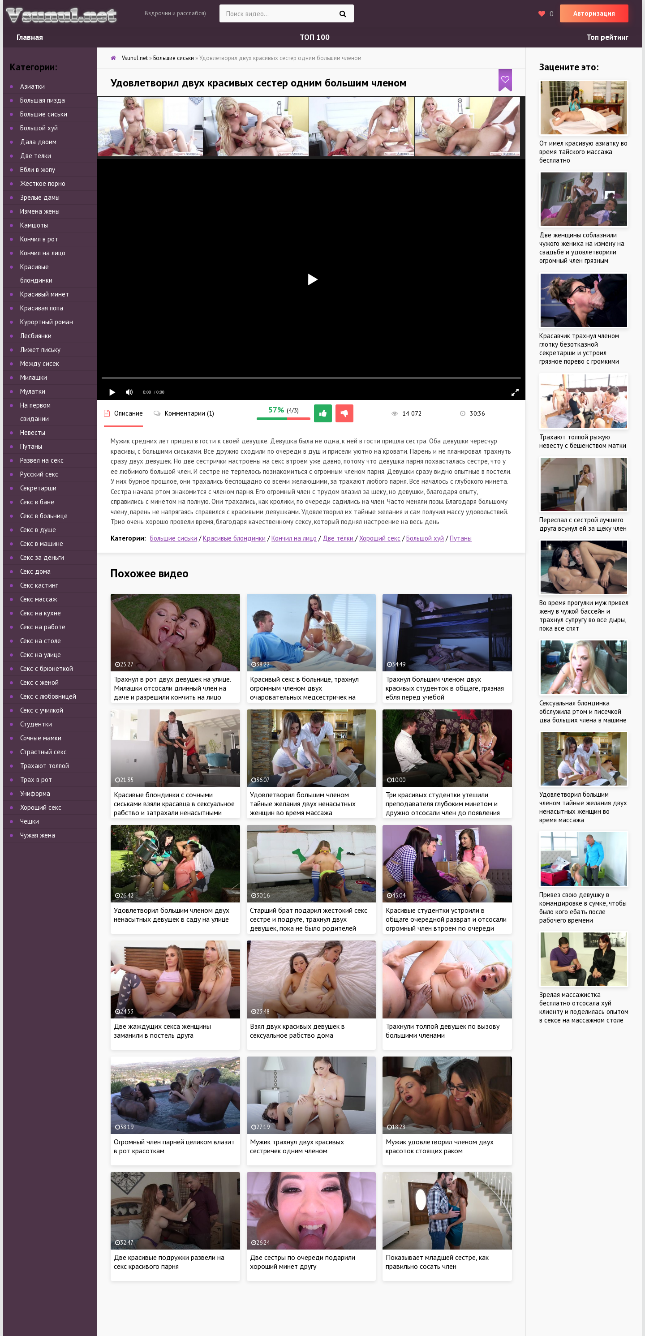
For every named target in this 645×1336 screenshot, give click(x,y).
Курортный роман (46, 322)
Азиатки (32, 86)
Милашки (33, 377)
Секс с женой (39, 682)
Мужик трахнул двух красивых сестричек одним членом (297, 1146)
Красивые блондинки (234, 538)
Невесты (32, 432)
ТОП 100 (315, 37)
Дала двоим (38, 141)
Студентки (36, 724)
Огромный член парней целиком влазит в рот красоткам (174, 1146)
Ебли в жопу (37, 169)
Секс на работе (42, 627)
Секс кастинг (39, 585)
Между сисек (39, 363)
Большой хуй (425, 538)
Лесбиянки (36, 335)
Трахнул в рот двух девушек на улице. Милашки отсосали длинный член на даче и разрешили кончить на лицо (172, 687)
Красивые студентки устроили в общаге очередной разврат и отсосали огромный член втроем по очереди (446, 919)
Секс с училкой (41, 710)
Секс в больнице (44, 515)
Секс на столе (40, 640)
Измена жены (40, 211)
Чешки (29, 821)
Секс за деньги (42, 557)
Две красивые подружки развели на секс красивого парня (169, 1262)
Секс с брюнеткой (46, 668)
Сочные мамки (40, 738)
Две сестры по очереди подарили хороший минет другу (302, 1262)
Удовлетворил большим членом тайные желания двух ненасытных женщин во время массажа (303, 803)
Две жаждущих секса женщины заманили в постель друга (162, 1031)
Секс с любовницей (48, 696)
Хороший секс (379, 538)
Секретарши (38, 488)
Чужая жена (37, 835)
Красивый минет (44, 294)
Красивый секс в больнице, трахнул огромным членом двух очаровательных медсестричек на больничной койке (304, 692)
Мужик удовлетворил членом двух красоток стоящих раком (440, 1146)
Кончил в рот (39, 239)
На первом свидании (35, 412)
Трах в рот (36, 779)
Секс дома (35, 571)
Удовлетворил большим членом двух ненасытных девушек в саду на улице (171, 915)
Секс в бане (37, 502)
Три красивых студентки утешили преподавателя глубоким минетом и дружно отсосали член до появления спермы (443, 808)
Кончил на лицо (294, 538)
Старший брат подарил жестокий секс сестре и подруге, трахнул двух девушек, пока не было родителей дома (308, 923)
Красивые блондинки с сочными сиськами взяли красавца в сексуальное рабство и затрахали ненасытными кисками (174, 808)
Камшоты (34, 225)
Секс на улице (40, 654)
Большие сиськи (173, 538)
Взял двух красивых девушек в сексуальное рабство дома (297, 1031)
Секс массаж (38, 599)
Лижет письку (40, 349)
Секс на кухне (40, 613)
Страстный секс (43, 751)
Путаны (461, 538)
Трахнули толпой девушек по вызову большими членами (442, 1031)
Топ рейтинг (607, 37)
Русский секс (39, 474)
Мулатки (32, 391)
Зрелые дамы (40, 197)
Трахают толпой (44, 765)
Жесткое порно (42, 183)
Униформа (35, 793)
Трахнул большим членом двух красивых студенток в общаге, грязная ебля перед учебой (445, 687)
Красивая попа (41, 308)
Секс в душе (38, 529)
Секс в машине (41, 543)
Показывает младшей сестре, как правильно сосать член (437, 1262)
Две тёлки (338, 538)
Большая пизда (42, 100)
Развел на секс (42, 460)
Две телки (35, 155)
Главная (30, 37)
